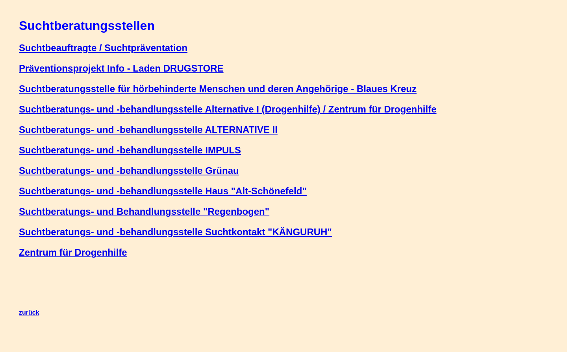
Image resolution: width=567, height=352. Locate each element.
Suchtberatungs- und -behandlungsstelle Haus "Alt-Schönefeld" (163, 191)
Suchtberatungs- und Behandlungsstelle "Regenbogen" (144, 211)
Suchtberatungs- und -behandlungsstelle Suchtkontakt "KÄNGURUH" (175, 232)
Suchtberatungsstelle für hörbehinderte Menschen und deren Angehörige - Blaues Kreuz (218, 88)
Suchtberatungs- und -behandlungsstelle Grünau (129, 170)
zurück (29, 312)
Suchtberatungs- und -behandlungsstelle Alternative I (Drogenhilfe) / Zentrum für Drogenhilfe (228, 109)
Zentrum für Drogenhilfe (73, 252)
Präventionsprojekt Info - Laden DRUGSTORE (121, 68)
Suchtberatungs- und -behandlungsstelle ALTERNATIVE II (148, 129)
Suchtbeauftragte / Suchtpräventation (103, 47)
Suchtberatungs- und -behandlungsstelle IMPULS (130, 150)
